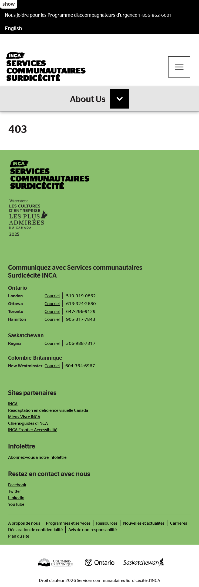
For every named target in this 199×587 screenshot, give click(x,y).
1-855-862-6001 (155, 15)
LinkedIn (16, 497)
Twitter (14, 491)
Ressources (106, 523)
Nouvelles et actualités (143, 523)
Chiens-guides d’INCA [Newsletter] (28, 423)
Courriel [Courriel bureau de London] (52, 295)
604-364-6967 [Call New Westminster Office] (80, 365)
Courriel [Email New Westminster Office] (52, 365)
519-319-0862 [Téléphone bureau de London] (81, 295)
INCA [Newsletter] (13, 403)
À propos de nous (24, 523)
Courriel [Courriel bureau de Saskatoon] (52, 343)
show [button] (8, 4)
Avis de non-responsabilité (92, 529)
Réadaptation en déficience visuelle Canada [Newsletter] (48, 410)
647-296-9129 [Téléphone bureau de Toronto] (81, 311)
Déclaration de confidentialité (35, 529)
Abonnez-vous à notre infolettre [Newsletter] (37, 457)
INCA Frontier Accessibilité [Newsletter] (32, 429)
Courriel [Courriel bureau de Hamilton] (52, 319)
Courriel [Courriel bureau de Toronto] (52, 311)
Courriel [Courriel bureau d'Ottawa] (52, 303)
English (13, 28)
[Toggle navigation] (179, 66)
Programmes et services (68, 523)
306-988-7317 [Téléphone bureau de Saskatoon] (81, 343)
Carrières (178, 523)
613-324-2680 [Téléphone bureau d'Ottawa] (81, 303)
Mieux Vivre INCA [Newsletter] (24, 416)
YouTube (16, 504)
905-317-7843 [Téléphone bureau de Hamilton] (80, 319)
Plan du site (18, 536)
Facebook (17, 484)
